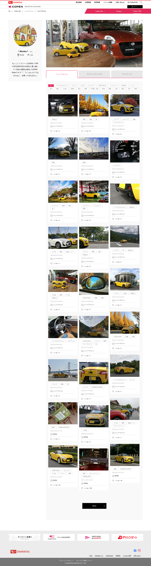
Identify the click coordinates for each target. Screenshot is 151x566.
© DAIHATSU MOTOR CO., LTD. (75, 563)
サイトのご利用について (84, 560)
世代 (51, 88)
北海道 (72, 88)
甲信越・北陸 (94, 88)
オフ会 (82, 85)
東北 (79, 88)
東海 (103, 88)
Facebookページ (99, 555)
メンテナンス (114, 85)
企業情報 (88, 2)
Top (9, 11)
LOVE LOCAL (102, 85)
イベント (132, 85)
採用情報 (97, 2)
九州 (129, 88)
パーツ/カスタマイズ (62, 85)
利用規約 (118, 555)
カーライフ (91, 85)
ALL (51, 85)
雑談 (57, 88)
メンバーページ (29, 11)
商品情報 (79, 2)
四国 (122, 88)
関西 (110, 88)
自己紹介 (123, 85)
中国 (116, 88)
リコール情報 (107, 2)
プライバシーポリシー (66, 560)
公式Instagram (109, 555)
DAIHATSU (15, 2)
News (91, 555)
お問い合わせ (120, 2)
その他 (64, 88)
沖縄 (135, 88)
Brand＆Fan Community (24, 6)
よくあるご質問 (127, 555)
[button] (141, 2)
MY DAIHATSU (133, 2)
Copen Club (17, 11)
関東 (85, 88)
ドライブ (74, 85)
